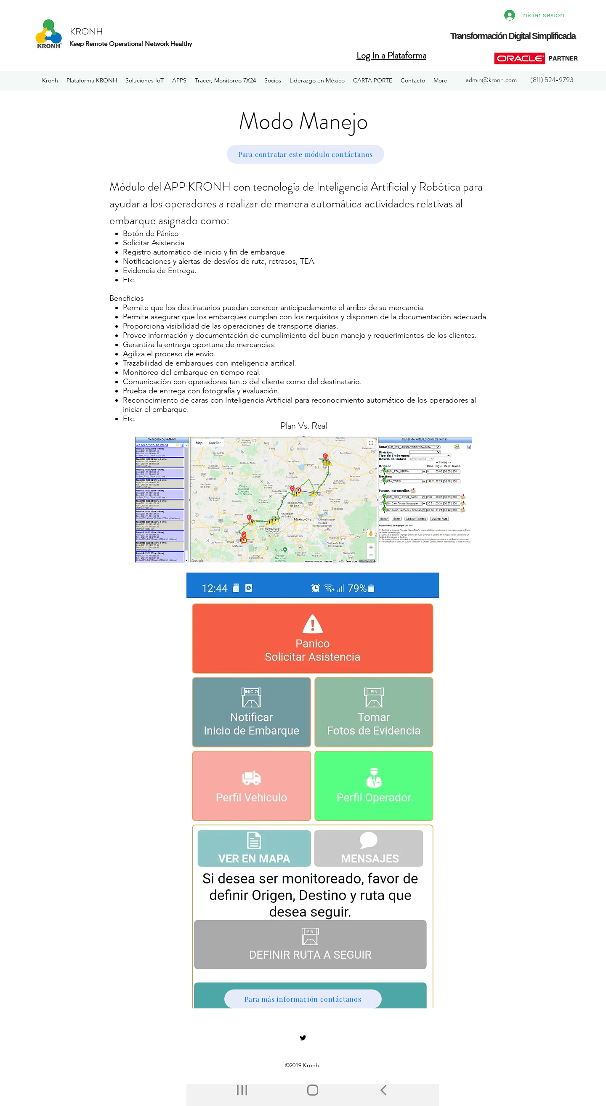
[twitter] (303, 1038)
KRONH (86, 31)
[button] (91, 80)
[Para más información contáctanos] (303, 998)
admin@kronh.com (491, 80)
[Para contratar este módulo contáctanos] (305, 154)
